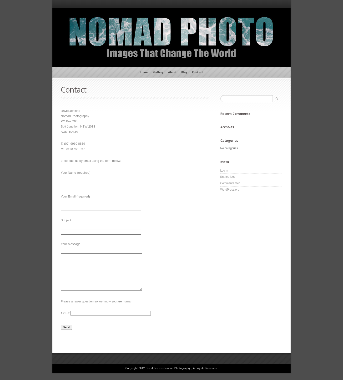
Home (144, 72)
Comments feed (230, 183)
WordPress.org (229, 189)
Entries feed (228, 176)
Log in (224, 170)
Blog (184, 72)
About (172, 72)
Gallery (158, 72)
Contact (197, 72)
